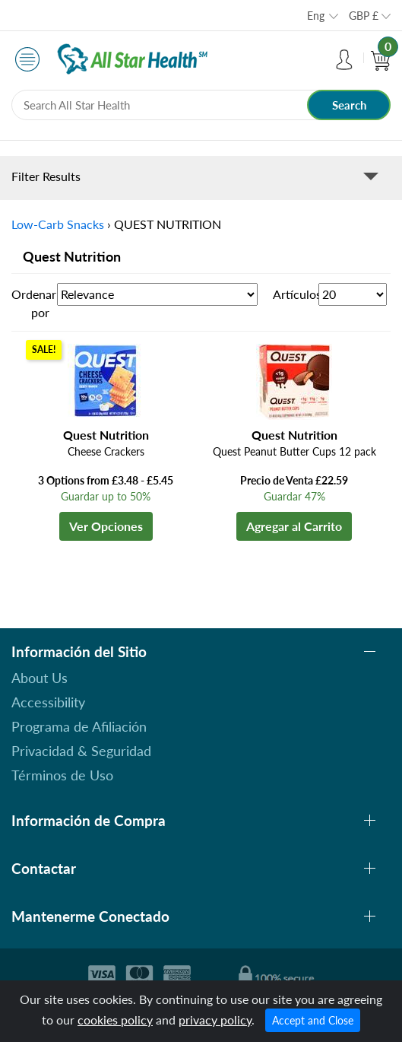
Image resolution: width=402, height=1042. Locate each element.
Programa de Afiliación (79, 726)
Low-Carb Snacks (57, 224)
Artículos (295, 294)
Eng (315, 15)
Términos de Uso (62, 775)
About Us (39, 677)
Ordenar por (33, 303)
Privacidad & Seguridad (81, 750)
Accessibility (48, 702)
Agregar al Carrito (294, 526)
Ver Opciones (106, 526)
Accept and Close (312, 1020)
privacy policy (215, 1019)
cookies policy (115, 1019)
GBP (363, 15)
